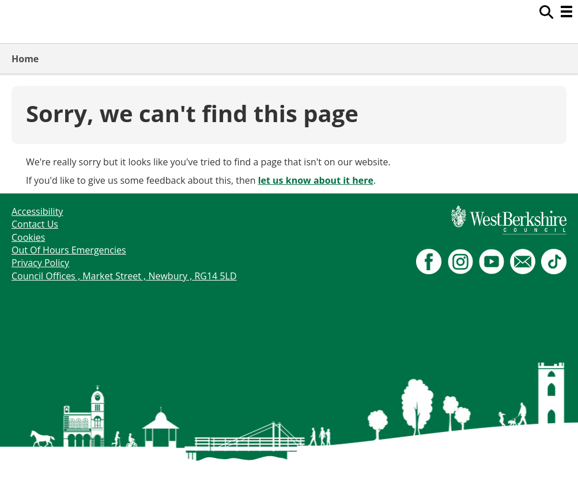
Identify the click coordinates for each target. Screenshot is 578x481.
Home (25, 58)
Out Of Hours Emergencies (69, 250)
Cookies (28, 237)
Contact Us (35, 224)
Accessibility (37, 211)
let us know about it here (315, 180)
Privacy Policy (40, 262)
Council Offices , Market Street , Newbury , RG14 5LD (124, 276)
